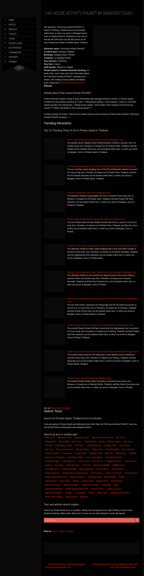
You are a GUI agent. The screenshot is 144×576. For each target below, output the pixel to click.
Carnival (49, 445)
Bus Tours (128, 441)
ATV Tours (120, 437)
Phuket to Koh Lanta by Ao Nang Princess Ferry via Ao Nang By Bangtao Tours (101, 272)
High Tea (109, 453)
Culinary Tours (110, 445)
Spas (116, 485)
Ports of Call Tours (114, 473)
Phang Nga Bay (86, 469)
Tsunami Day (15, 52)
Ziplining (83, 497)
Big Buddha (64, 441)
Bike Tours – (77, 441)
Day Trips (49, 449)
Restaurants (64, 481)
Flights (12, 34)
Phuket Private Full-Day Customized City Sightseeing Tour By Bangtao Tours (100, 325)
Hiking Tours (121, 453)
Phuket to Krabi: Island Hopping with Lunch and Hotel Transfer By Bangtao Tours (102, 246)
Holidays (133, 453)
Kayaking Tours (69, 461)
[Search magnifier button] (137, 520)
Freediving (67, 453)
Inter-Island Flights (94, 457)
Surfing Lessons (114, 489)
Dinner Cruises (82, 449)
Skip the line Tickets (91, 485)
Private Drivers (131, 473)
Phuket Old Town (52, 473)
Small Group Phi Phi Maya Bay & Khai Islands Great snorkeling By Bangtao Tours (102, 351)
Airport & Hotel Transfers (102, 437)
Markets (49, 465)
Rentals (13, 29)
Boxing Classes (115, 441)
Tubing (91, 493)
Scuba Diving (88, 481)
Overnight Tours (52, 469)
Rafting (122, 477)
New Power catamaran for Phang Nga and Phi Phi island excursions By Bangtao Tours (102, 300)
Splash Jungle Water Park (76, 489)
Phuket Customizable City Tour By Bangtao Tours (88, 193)
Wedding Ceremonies (120, 493)
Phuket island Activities (60, 408)
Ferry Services (128, 449)
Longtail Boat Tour (113, 461)
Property (13, 57)
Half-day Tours (96, 453)
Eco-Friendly (15, 47)
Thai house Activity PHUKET (72, 83)
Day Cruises (124, 445)
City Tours (79, 445)
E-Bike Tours (97, 449)
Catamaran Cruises (64, 445)
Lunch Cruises (130, 461)
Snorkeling (107, 485)
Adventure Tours (65, 437)
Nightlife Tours (119, 465)
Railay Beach (51, 481)
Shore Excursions (53, 485)
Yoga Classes (71, 497)
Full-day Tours (80, 453)
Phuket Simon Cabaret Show (75, 473)
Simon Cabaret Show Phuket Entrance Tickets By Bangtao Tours (95, 140)
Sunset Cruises (98, 489)
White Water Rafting (54, 497)
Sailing (76, 481)
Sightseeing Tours (71, 485)
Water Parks (102, 493)
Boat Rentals (90, 441)
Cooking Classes (94, 445)
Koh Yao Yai (97, 461)
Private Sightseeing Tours (56, 477)
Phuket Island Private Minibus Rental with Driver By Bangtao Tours (96, 219)
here (69, 117)
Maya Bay (59, 465)
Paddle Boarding (69, 469)
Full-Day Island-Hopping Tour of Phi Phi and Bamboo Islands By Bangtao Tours (101, 166)
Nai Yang (86, 465)
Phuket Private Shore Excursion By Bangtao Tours (89, 378)
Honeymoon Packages (55, 457)
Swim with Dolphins (54, 493)
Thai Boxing (80, 493)
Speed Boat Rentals (54, 489)
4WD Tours (50, 437)
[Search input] (90, 520)
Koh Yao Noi (84, 461)
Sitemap (13, 61)
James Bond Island (113, 457)
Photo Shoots (117, 469)
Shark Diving (117, 481)
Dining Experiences (65, 449)
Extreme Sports (113, 449)
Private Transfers (78, 477)
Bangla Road (50, 441)
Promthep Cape (95, 477)
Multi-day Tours (73, 465)
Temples (69, 493)
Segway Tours (102, 481)
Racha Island (110, 477)
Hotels (12, 24)
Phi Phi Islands (102, 469)
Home (11, 20)
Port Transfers (97, 473)
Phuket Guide (15, 43)
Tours (12, 38)
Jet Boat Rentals (52, 461)
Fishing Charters (52, 453)
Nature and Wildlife (101, 465)
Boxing (102, 441)
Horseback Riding (76, 457)
